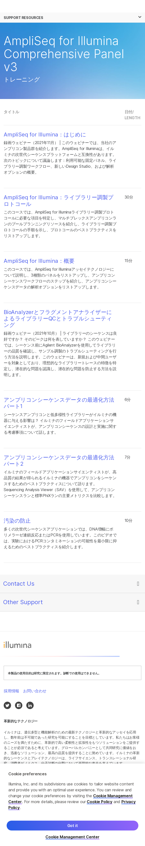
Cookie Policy (99, 804)
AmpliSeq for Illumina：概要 (39, 261)
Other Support (23, 602)
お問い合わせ (34, 690)
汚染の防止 (17, 520)
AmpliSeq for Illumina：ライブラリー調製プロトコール (59, 200)
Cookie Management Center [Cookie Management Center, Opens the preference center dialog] (72, 840)
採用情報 (11, 690)
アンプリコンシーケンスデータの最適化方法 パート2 (59, 460)
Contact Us (18, 583)
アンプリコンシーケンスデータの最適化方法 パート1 (59, 403)
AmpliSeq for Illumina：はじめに (45, 134)
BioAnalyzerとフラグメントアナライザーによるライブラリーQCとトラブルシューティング (58, 318)
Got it (72, 828)
